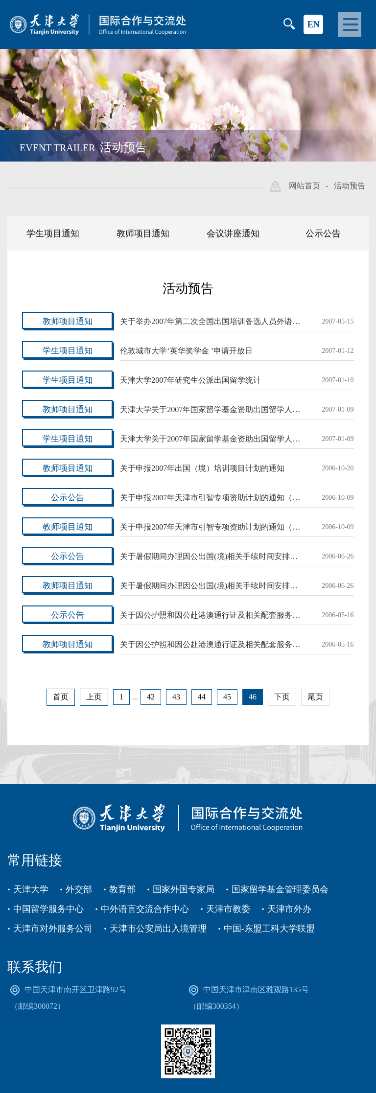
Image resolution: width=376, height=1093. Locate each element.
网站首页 (304, 186)
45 (227, 697)
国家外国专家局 (183, 889)
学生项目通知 (52, 233)
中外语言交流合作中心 (145, 909)
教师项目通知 (143, 233)
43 (176, 697)
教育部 (122, 889)
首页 (61, 697)
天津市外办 (289, 909)
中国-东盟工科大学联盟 (269, 928)
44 (202, 697)
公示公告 (323, 233)
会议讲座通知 (233, 233)
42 (151, 697)
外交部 (79, 889)
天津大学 (30, 889)
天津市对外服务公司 (53, 928)
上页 (94, 697)
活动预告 (349, 186)
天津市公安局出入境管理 (158, 928)
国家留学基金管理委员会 (280, 889)
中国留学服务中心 (48, 909)
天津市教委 (228, 909)
